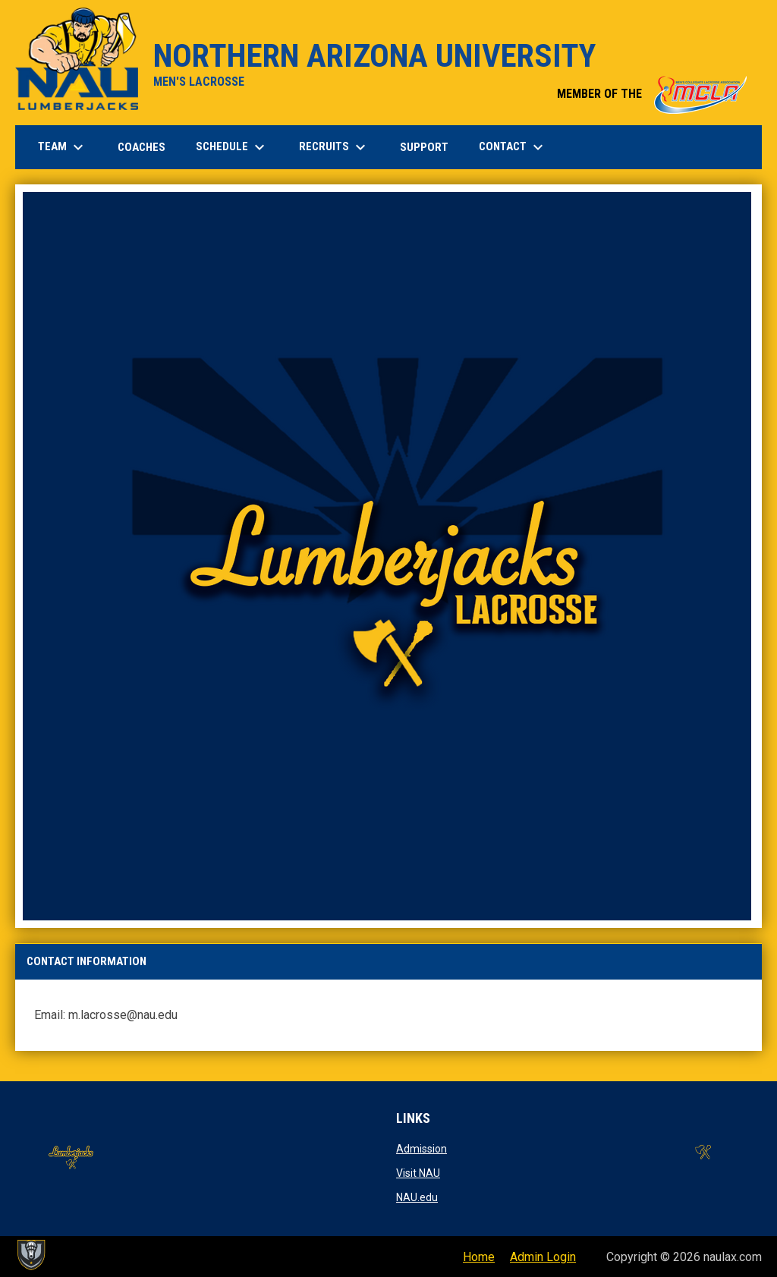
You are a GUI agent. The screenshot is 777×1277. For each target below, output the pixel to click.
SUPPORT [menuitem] (424, 147)
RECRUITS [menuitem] (334, 147)
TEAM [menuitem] (62, 147)
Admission (421, 1149)
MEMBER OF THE (652, 93)
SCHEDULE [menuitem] (232, 147)
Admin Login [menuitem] (543, 1257)
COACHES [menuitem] (141, 147)
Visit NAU (418, 1173)
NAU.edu (417, 1197)
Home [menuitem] (479, 1257)
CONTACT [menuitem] (513, 147)
